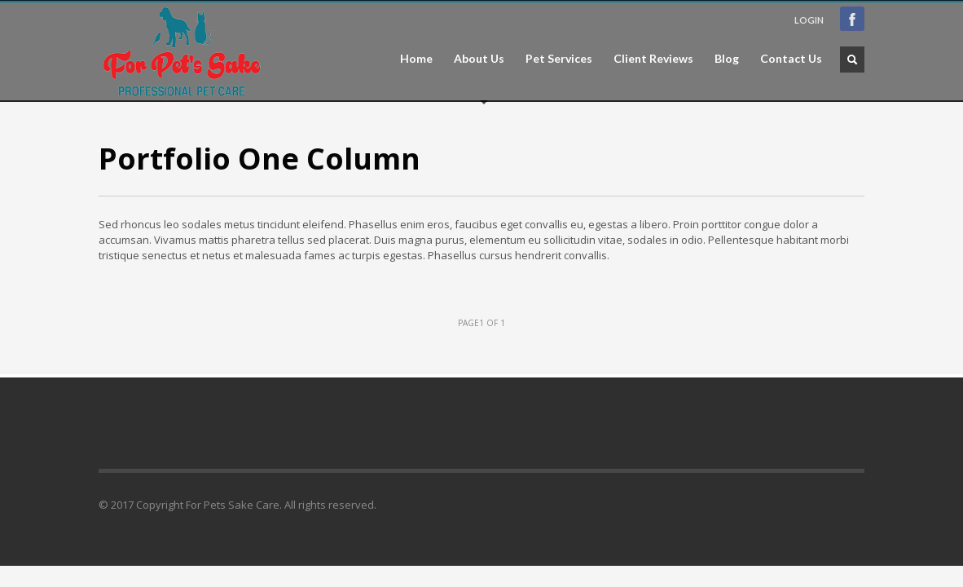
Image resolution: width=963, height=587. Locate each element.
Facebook (852, 19)
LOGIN (809, 20)
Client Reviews (653, 58)
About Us (479, 58)
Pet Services (558, 58)
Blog (727, 58)
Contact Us (791, 58)
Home (416, 58)
